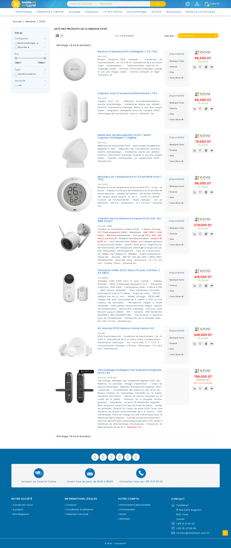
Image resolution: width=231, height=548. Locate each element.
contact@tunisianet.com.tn (192, 533)
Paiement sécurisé (77, 514)
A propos (18, 509)
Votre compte (128, 498)
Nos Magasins (21, 514)
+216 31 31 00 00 (185, 523)
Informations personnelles (135, 504)
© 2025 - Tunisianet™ (115, 542)
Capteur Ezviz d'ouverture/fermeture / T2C (128, 93)
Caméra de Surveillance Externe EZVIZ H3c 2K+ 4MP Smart (130, 220)
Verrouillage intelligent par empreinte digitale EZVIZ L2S (129, 371)
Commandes (127, 509)
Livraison (71, 504)
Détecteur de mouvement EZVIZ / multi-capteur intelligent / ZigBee (125, 136)
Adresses (124, 518)
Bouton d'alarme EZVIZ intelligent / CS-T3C (128, 51)
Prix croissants (198, 36)
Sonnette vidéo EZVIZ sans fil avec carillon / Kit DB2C (129, 272)
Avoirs (123, 514)
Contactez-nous (23, 504)
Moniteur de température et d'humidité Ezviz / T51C (130, 178)
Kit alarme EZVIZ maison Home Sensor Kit (126, 328)
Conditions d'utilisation (80, 509)
